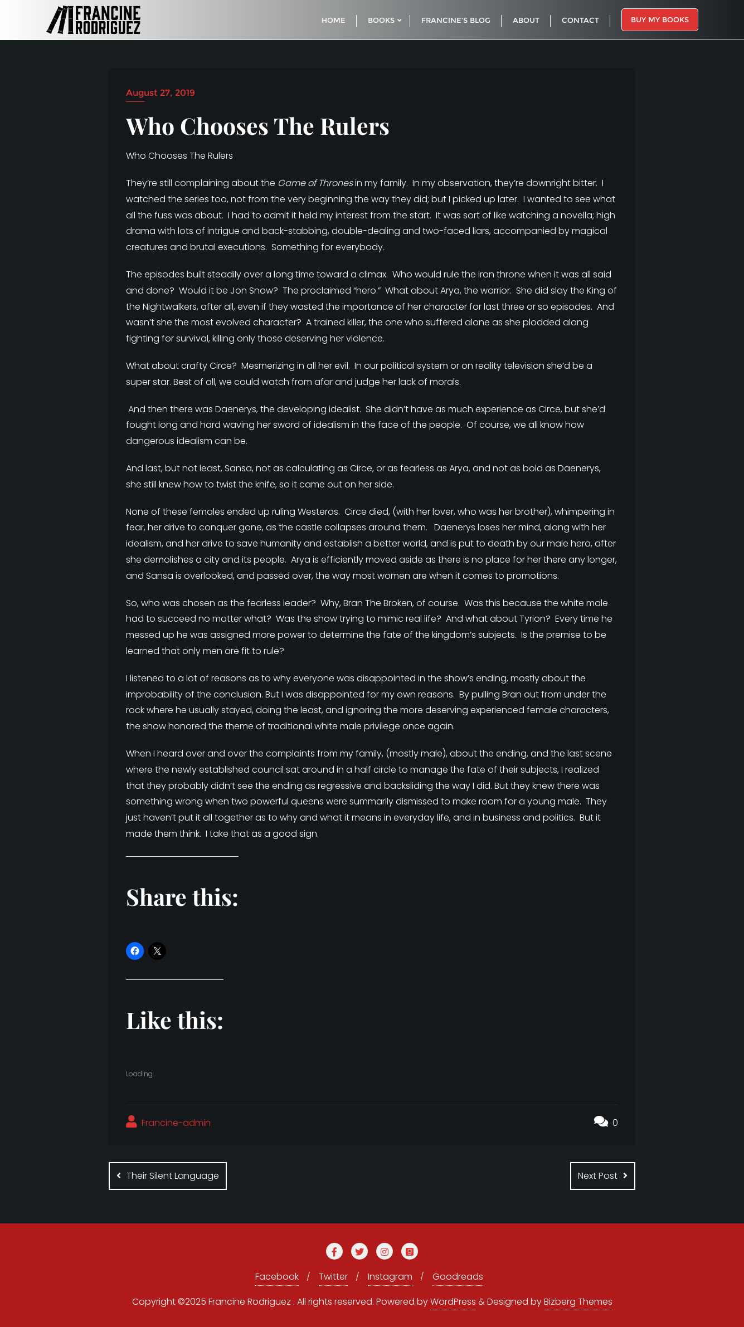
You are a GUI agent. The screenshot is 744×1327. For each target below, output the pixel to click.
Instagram (390, 1276)
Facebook (277, 1276)
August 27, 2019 (160, 92)
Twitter (333, 1276)
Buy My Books (660, 19)
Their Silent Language (173, 1175)
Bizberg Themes (578, 1301)
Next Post (597, 1175)
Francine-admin (168, 1122)
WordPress (453, 1301)
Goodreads (457, 1276)
